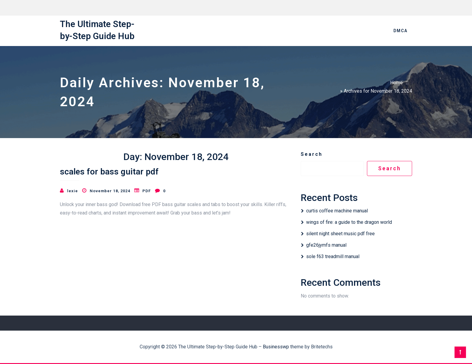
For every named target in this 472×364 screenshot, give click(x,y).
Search (311, 154)
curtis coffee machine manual (337, 211)
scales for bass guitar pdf (109, 172)
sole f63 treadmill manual (332, 256)
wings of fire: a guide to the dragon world (349, 222)
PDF (146, 191)
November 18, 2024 (110, 191)
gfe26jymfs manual (326, 245)
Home (396, 82)
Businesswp (276, 347)
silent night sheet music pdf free (340, 233)
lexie (72, 191)
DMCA (400, 30)
